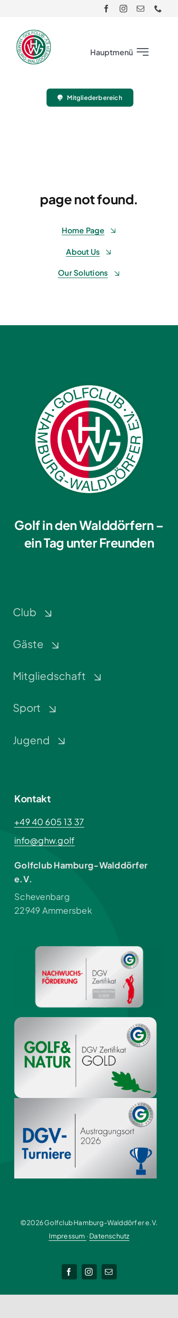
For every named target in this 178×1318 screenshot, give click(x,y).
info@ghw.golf (44, 840)
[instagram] (123, 8)
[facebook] (106, 8)
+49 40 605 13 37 (49, 821)
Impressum (67, 1235)
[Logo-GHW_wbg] (33, 33)
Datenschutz (109, 1235)
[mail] (140, 8)
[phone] (158, 8)
